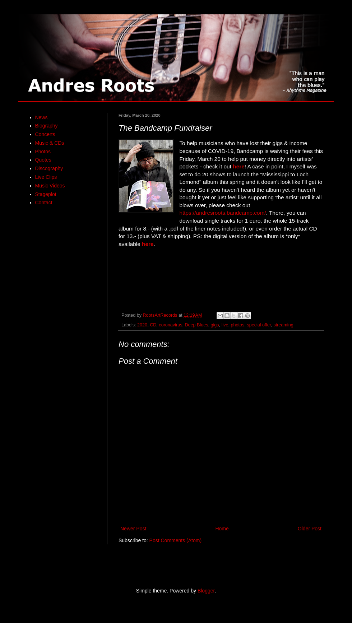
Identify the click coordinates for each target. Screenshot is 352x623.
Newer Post (133, 528)
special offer (259, 324)
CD (153, 324)
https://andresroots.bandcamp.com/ (222, 213)
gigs (215, 324)
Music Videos (50, 186)
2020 (142, 324)
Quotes (43, 160)
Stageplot (45, 194)
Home (221, 528)
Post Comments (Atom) (175, 540)
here (239, 166)
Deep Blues (196, 324)
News (41, 117)
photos (238, 324)
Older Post (309, 528)
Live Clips (46, 177)
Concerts (45, 134)
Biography (46, 126)
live (225, 324)
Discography (49, 168)
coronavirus (170, 324)
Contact (43, 202)
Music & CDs (49, 143)
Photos (43, 151)
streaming (283, 324)
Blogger (206, 591)
